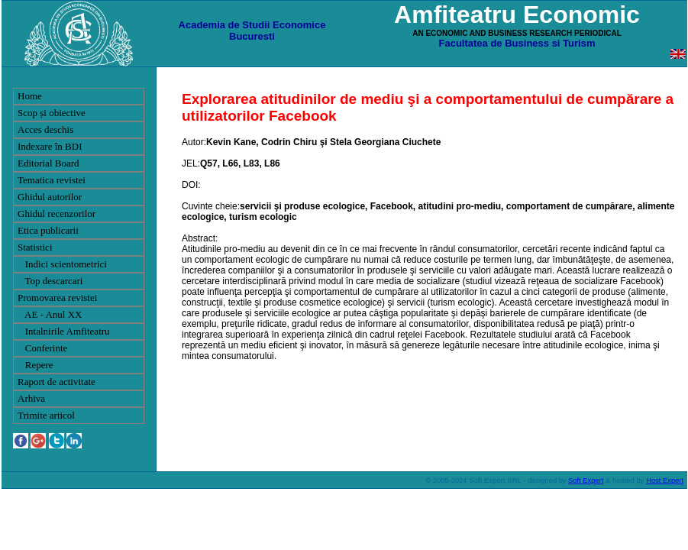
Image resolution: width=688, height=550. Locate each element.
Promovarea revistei (57, 297)
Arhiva (31, 398)
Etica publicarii (48, 230)
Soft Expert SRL (494, 480)
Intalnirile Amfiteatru (64, 331)
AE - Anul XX (50, 314)
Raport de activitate (56, 381)
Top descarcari (50, 280)
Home (30, 96)
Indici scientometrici (62, 264)
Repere (35, 364)
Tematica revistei (52, 180)
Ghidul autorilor (50, 196)
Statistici (35, 247)
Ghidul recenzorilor (56, 213)
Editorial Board (48, 163)
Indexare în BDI (50, 146)
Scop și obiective (52, 112)
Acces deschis (45, 129)
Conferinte (42, 348)
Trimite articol (46, 415)
